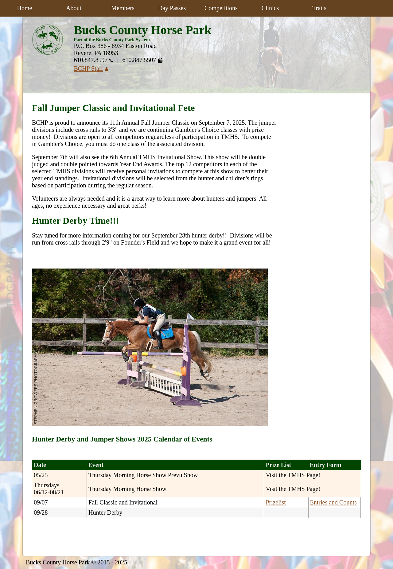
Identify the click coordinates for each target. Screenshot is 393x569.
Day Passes (172, 8)
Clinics (270, 8)
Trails (319, 8)
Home (24, 8)
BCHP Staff (93, 68)
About (73, 8)
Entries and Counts (333, 502)
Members (122, 8)
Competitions (221, 8)
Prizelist (276, 502)
